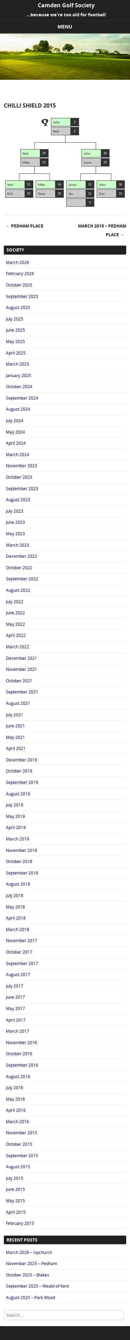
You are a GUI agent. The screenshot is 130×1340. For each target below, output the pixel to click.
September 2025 (22, 296)
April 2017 (16, 1020)
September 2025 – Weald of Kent (37, 1286)
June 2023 (15, 522)
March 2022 (17, 646)
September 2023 (22, 488)
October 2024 (19, 386)
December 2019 (21, 759)
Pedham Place (24, 226)
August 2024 (18, 409)
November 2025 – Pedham (31, 1263)
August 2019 (18, 793)
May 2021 (15, 737)
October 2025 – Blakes (27, 1275)
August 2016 (18, 1076)
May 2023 (15, 533)
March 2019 (17, 839)
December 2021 (21, 658)
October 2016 (19, 1053)
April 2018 (16, 918)
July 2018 (14, 895)
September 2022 (22, 578)
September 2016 (22, 1065)
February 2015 (20, 1223)
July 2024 (14, 420)
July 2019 (14, 805)
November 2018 (21, 850)
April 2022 (16, 635)
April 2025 (16, 353)
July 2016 (14, 1087)
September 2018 (22, 873)
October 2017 (19, 952)
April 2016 (16, 1110)
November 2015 (21, 1132)
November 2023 (21, 465)
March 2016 (17, 1121)
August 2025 (18, 307)
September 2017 (22, 963)
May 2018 (15, 907)
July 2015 (14, 1178)
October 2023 (19, 477)
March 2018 (17, 929)
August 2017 (18, 974)
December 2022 (21, 556)
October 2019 (19, 771)
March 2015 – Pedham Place (102, 230)
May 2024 (15, 432)
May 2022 (15, 624)
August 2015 (18, 1166)
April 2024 (16, 443)
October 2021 (19, 680)
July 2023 (14, 511)
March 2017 (17, 1031)
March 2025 (17, 364)
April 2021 (16, 748)
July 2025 (14, 319)
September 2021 (22, 691)
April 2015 (16, 1212)
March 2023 (17, 545)
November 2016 (21, 1042)
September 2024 (22, 398)
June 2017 (15, 997)
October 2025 (19, 285)
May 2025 (15, 341)
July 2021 (14, 714)
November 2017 (21, 940)
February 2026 (20, 273)
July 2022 (14, 601)
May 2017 (15, 1008)
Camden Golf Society (66, 5)
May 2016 (15, 1099)
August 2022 (18, 590)
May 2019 (15, 816)
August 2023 (18, 499)
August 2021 (18, 703)
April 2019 (16, 827)
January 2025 (18, 375)
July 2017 (14, 986)
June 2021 (15, 725)
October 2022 (19, 567)
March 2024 (17, 454)
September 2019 (22, 782)
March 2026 (17, 262)
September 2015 (22, 1155)
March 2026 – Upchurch (29, 1252)
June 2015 (15, 1189)
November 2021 (21, 669)
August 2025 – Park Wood (30, 1297)
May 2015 (15, 1200)
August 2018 (18, 884)
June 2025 (15, 330)
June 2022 (15, 612)
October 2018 (19, 861)
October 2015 (19, 1144)
